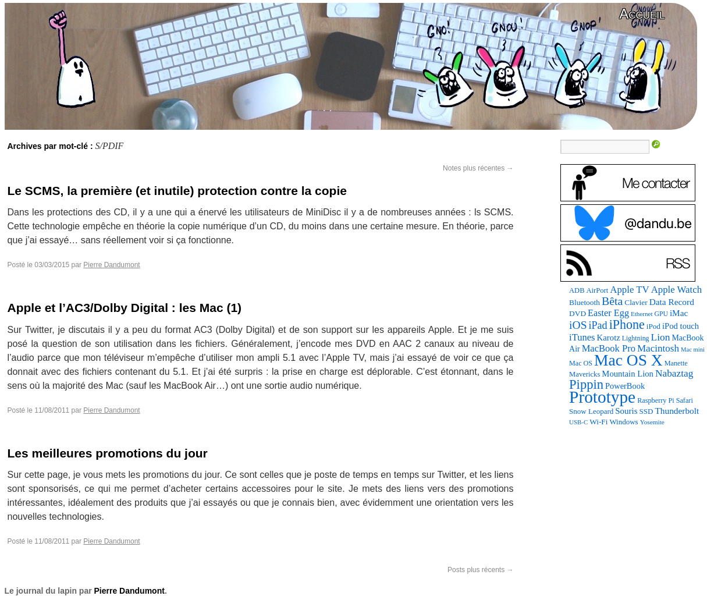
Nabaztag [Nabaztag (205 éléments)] (674, 373)
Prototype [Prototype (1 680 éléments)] (602, 397)
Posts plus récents (480, 570)
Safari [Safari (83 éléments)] (684, 400)
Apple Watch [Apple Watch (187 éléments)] (676, 289)
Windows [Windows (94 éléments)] (623, 421)
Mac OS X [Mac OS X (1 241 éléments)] (628, 360)
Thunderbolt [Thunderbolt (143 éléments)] (677, 411)
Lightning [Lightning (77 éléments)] (635, 338)
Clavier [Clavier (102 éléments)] (635, 302)
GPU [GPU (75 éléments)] (660, 314)
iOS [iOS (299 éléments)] (578, 325)
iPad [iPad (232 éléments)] (598, 325)
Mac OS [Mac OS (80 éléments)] (580, 363)
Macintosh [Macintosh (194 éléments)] (658, 348)
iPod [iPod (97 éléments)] (653, 326)
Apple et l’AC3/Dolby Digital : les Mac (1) (125, 307)
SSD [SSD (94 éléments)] (646, 411)
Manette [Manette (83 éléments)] (676, 363)
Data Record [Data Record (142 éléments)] (671, 302)
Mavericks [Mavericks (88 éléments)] (584, 374)
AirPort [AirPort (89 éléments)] (597, 290)
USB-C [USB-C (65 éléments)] (578, 421)
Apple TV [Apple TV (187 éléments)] (629, 289)
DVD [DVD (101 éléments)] (577, 313)
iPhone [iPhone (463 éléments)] (627, 324)
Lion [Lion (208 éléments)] (660, 337)
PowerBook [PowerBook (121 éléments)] (625, 386)
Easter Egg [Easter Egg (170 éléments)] (608, 313)
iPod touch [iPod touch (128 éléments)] (680, 326)
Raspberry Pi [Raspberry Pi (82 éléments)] (655, 400)
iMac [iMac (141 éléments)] (679, 313)
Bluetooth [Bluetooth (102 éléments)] (584, 302)
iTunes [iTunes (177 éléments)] (582, 337)
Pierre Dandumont (111, 265)
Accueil (642, 14)
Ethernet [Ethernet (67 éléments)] (641, 313)
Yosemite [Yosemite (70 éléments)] (652, 421)
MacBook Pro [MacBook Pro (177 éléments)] (608, 348)
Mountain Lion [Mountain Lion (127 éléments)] (627, 373)
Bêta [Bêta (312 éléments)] (612, 301)
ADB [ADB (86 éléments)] (576, 290)
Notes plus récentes (478, 168)
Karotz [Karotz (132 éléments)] (608, 337)
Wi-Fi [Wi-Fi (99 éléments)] (598, 421)
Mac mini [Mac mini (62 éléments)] (693, 349)
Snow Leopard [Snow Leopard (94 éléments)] (591, 411)
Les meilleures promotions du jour (108, 453)
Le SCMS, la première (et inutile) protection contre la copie (177, 190)
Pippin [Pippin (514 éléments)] (586, 384)
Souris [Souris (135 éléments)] (626, 411)
